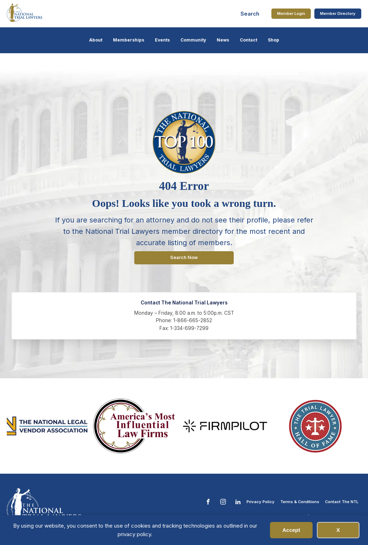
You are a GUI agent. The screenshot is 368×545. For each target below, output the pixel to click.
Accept (291, 530)
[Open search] (251, 13)
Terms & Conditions (299, 501)
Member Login (291, 13)
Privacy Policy (261, 501)
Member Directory (338, 13)
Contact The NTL (341, 501)
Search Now (184, 257)
